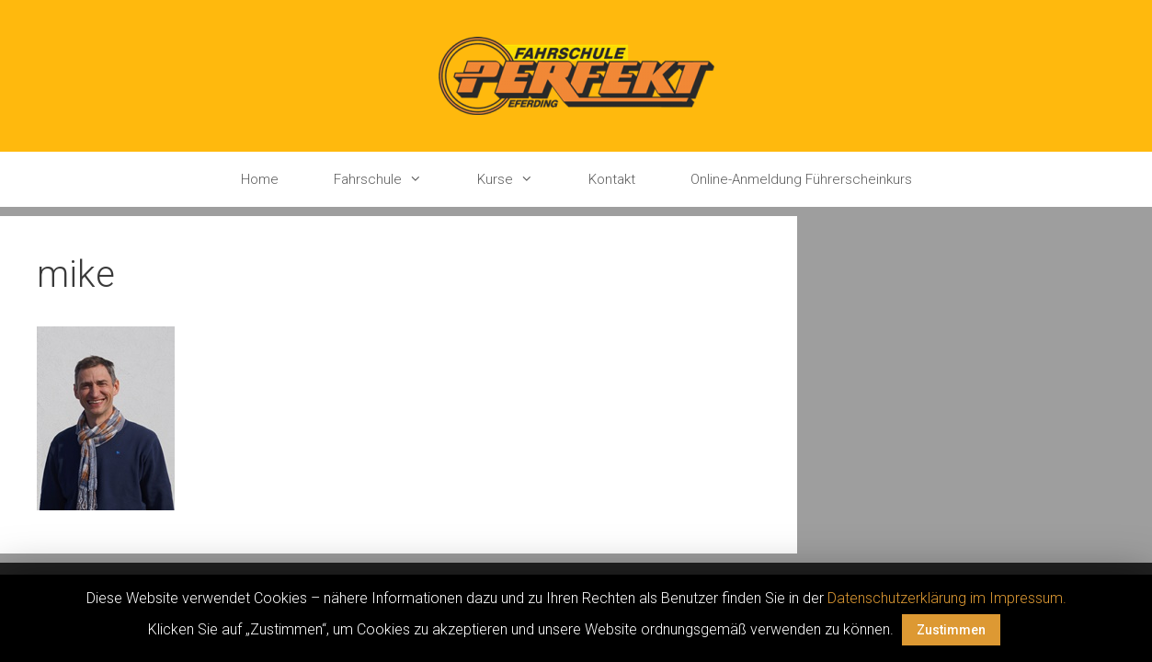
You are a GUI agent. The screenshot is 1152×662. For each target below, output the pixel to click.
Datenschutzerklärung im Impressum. (946, 598)
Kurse (519, 179)
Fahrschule (392, 179)
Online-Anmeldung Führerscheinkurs (801, 179)
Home (260, 179)
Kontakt (611, 179)
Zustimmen (951, 629)
